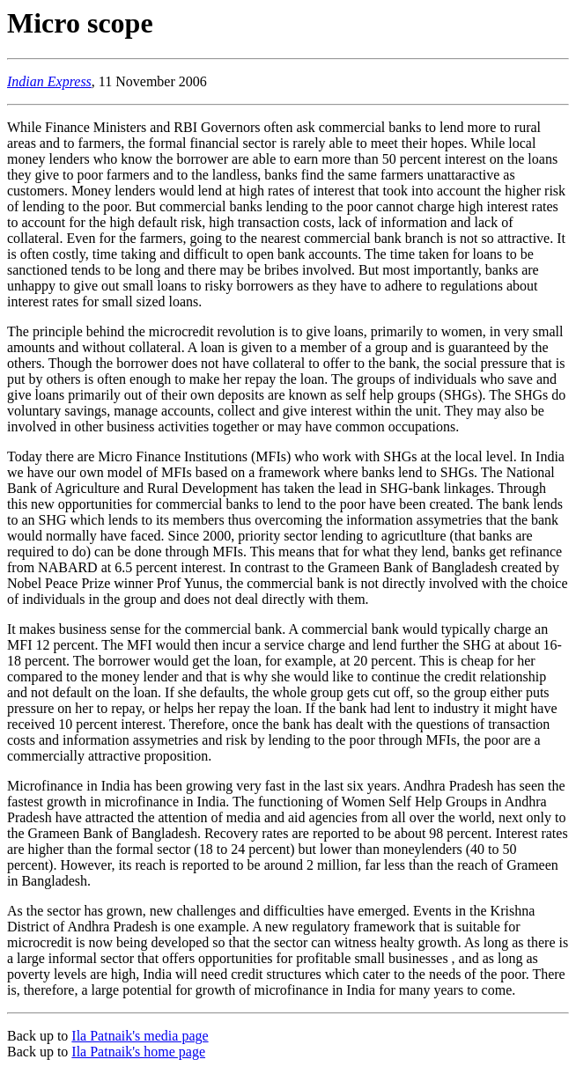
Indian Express (49, 81)
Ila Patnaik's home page (138, 1051)
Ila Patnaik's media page (139, 1035)
